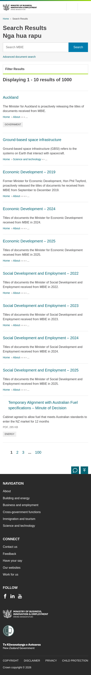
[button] (84, 470)
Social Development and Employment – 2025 (41, 370)
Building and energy (16, 498)
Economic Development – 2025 (29, 241)
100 (38, 452)
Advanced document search (19, 56)
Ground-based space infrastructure (32, 140)
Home (6, 18)
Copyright (11, 660)
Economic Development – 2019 (29, 172)
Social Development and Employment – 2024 (41, 338)
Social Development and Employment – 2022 (41, 273)
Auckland (10, 97)
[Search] (36, 47)
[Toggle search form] (72, 7)
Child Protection (75, 660)
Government (13, 124)
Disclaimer (32, 660)
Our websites (11, 567)
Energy (9, 434)
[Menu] (84, 7)
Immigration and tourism (19, 518)
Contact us (10, 546)
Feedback (9, 553)
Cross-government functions (22, 512)
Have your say (12, 560)
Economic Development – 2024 (29, 209)
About (16, 116)
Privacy (51, 660)
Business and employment (20, 505)
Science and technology (27, 159)
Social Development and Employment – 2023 (41, 306)
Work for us (10, 574)
